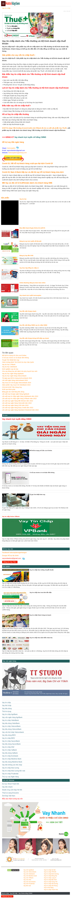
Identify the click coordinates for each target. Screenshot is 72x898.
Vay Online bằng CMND (25, 893)
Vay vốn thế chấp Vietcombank (13, 732)
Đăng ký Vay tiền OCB (26, 255)
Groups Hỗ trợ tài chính (10, 555)
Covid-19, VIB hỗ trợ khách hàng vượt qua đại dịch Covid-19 (27, 163)
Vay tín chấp (5, 893)
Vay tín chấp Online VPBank (11, 516)
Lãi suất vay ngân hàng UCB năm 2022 (15, 405)
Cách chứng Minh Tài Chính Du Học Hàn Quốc (18, 362)
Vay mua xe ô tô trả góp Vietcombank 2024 (16, 382)
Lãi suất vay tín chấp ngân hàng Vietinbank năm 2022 (20, 396)
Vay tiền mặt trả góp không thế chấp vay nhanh (34, 338)
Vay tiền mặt (27, 885)
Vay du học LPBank (8, 364)
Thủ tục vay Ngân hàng (10, 777)
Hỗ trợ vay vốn (8, 549)
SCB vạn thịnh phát (8, 389)
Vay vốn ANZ (27, 879)
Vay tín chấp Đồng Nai (50, 876)
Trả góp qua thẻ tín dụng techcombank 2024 (17, 378)
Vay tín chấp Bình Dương (51, 874)
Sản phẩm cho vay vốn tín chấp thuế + (18, 55)
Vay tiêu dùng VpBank (10, 753)
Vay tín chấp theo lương (10, 768)
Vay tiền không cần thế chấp (12, 765)
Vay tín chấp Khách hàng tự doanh (40, 615)
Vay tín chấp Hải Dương (51, 883)
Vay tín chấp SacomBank (11, 741)
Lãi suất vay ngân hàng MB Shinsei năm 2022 (17, 401)
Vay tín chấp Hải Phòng (51, 885)
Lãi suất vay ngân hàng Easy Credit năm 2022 (17, 407)
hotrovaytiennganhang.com (17, 152)
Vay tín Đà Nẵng (48, 887)
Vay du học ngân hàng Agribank (13, 373)
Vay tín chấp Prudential (10, 774)
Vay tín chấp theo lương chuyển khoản (42, 570)
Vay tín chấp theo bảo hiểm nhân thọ (41, 637)
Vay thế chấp (13, 893)
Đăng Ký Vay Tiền (10, 562)
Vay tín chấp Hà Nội (50, 870)
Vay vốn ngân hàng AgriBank (12, 717)
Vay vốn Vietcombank (29, 872)
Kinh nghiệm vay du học (10, 369)
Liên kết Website (8, 780)
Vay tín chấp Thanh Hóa (51, 889)
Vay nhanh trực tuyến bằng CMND (16, 419)
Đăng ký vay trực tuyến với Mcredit (30, 241)
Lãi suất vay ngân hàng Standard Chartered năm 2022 (20, 410)
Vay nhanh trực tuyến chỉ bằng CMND (30, 137)
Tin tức (5, 415)
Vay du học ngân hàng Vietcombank (14, 376)
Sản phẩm (5, 198)
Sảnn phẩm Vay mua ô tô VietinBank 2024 (16, 385)
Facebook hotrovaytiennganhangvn (14, 552)
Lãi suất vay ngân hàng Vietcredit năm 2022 (17, 403)
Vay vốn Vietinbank (29, 874)
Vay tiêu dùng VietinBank (11, 723)
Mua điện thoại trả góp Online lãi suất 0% (32, 228)
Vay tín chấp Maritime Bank (11, 759)
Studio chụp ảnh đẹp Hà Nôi (12, 790)
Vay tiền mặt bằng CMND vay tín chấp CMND (33, 325)
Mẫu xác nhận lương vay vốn (12, 799)
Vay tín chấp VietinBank (10, 720)
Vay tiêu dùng (7, 708)
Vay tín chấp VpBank (9, 750)
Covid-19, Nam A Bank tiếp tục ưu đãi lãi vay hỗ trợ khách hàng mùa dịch (33, 172)
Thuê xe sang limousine (10, 793)
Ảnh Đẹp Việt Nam (8, 796)
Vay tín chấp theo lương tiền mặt (13, 771)
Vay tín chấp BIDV (8, 738)
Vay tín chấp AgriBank (10, 714)
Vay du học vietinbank (9, 367)
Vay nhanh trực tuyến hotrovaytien (30, 295)
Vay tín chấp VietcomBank (11, 726)
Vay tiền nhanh (7, 787)
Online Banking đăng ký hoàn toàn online (32, 282)
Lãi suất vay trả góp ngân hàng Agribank (15, 394)
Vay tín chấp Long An (50, 878)
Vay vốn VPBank (28, 878)
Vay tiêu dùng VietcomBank (11, 729)
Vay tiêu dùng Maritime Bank (12, 762)
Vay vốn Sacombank (29, 881)
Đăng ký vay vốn (7, 896)
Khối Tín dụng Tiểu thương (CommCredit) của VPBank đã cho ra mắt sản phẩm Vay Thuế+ (34, 128)
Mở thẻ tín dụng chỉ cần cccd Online (14, 355)
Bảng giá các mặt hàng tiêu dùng (13, 392)
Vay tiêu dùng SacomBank (11, 744)
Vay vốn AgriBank (28, 870)
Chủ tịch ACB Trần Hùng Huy (12, 387)
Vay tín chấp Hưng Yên (50, 881)
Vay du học (23, 199)
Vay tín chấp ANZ (8, 747)
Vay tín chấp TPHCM (50, 872)
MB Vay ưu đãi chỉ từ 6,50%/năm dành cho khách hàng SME (27, 183)
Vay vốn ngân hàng (9, 661)
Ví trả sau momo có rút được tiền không (15, 357)
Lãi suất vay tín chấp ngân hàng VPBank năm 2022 (19, 398)
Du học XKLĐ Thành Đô (10, 784)
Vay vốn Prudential (28, 883)
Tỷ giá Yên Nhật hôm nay (10, 360)
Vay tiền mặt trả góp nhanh (28, 311)
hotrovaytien (11, 148)
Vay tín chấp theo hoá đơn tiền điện (41, 592)
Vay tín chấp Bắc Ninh (50, 879)
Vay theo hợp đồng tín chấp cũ (29, 268)
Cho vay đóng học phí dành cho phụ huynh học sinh (19, 371)
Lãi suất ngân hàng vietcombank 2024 (15, 380)
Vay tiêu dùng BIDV (9, 735)
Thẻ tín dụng (6, 711)
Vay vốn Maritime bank (30, 876)
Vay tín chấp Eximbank (10, 756)
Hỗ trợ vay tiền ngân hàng (13, 142)
